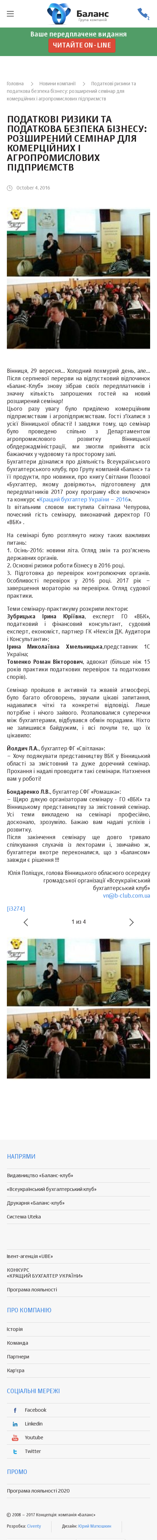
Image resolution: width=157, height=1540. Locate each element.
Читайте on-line (82, 45)
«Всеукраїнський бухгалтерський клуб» (52, 1189)
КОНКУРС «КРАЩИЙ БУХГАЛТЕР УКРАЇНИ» (45, 1273)
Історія (15, 1329)
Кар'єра (15, 1370)
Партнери (18, 1356)
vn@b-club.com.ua (126, 896)
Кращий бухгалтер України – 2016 (83, 500)
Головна (15, 84)
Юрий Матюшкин (94, 1527)
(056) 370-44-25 (143, 14)
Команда (17, 1343)
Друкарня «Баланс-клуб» (36, 1203)
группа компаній (79, 14)
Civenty (34, 1527)
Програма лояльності (32, 1289)
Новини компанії (58, 84)
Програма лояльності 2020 (38, 1491)
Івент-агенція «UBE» (30, 1256)
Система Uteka (24, 1216)
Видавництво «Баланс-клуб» (40, 1175)
